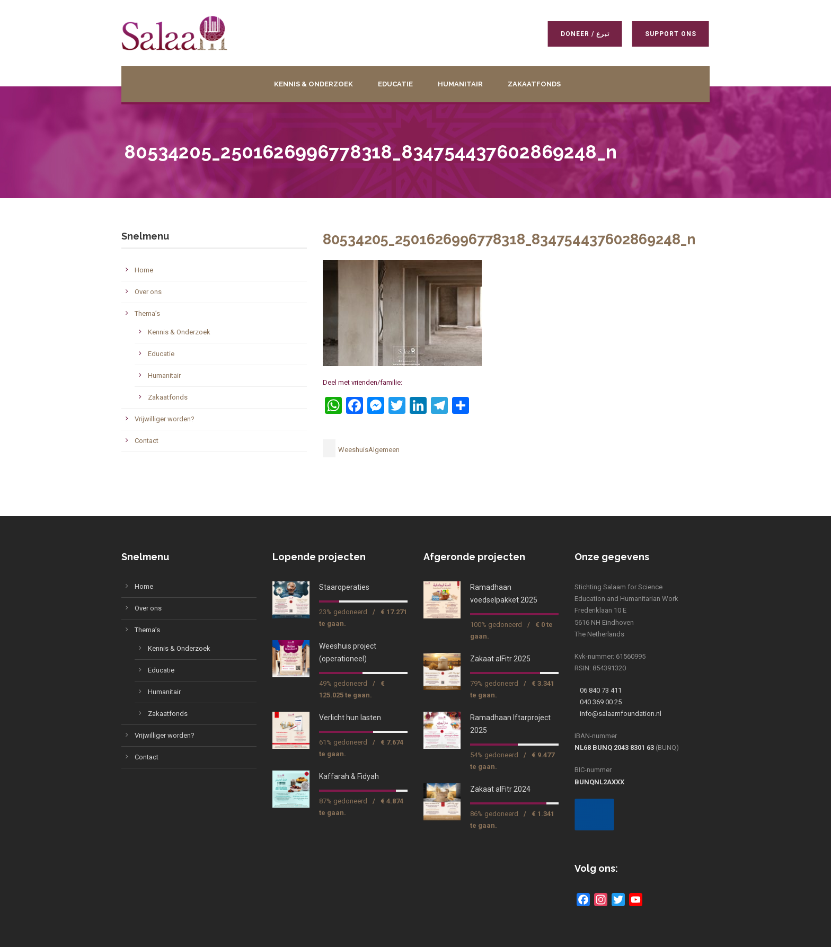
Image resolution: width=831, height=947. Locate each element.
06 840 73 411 (601, 690)
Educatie (395, 84)
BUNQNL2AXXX (599, 782)
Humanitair (460, 84)
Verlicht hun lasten (350, 717)
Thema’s (147, 313)
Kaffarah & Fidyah (349, 776)
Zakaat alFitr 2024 (500, 789)
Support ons (668, 34)
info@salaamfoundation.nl (620, 714)
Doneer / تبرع (583, 34)
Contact (146, 441)
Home (144, 270)
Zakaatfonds (534, 84)
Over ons (148, 292)
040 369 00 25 (601, 702)
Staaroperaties (344, 587)
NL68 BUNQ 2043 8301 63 (614, 747)
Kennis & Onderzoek (313, 84)
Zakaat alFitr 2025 (500, 658)
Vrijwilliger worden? (165, 419)
